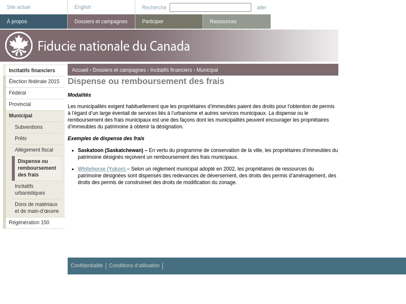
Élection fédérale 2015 (34, 81)
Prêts (21, 138)
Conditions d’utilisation (134, 266)
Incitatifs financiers (171, 70)
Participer (153, 21)
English (82, 7)
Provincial (20, 104)
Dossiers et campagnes (119, 70)
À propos (17, 21)
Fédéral (17, 93)
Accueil (80, 70)
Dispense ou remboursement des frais (37, 168)
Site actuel (18, 7)
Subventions (29, 127)
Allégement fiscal (34, 150)
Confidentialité (87, 266)
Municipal (207, 70)
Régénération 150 (29, 222)
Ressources (223, 21)
